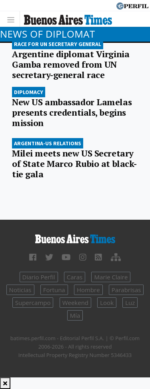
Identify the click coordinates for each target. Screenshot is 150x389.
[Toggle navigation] (13, 19)
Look (107, 303)
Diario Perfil (38, 277)
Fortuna (54, 290)
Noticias (20, 290)
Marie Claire (111, 277)
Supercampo (33, 303)
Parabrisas (126, 290)
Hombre (88, 290)
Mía (75, 315)
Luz (130, 303)
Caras (74, 277)
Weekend (75, 303)
